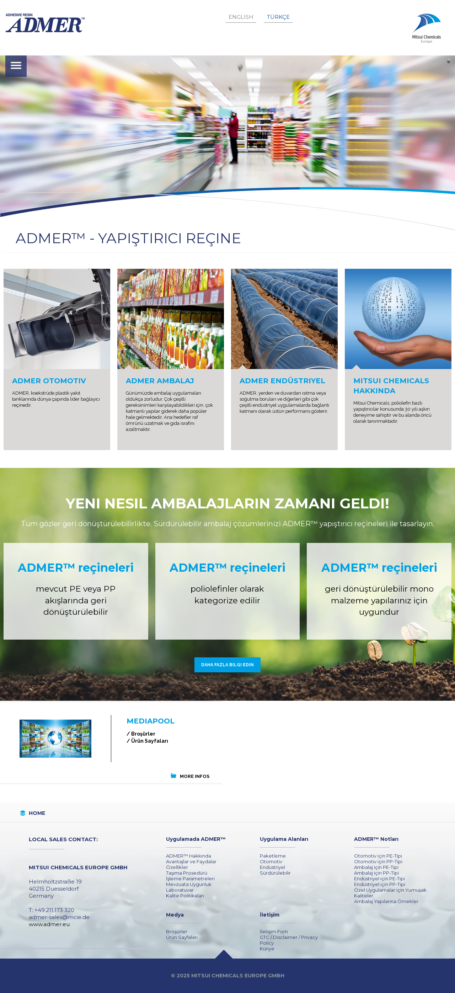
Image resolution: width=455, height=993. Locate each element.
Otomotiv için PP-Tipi (378, 861)
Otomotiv (271, 861)
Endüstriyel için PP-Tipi (379, 884)
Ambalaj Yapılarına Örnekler (386, 901)
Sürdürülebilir (275, 873)
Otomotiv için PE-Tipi (378, 856)
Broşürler (176, 931)
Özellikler (177, 867)
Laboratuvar (180, 890)
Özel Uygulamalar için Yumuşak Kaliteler (390, 892)
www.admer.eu (49, 924)
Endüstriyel (272, 867)
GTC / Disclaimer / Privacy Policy (289, 940)
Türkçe (278, 17)
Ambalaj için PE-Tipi (376, 867)
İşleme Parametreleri (190, 878)
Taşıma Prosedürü (186, 873)
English (241, 17)
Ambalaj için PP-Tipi (376, 873)
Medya (175, 915)
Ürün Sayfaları (182, 937)
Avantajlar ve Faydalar (191, 861)
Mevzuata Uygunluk (189, 884)
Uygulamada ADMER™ (196, 839)
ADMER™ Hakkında (188, 856)
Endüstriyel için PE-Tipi (379, 878)
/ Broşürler (141, 734)
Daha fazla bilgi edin (227, 664)
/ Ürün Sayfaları (147, 741)
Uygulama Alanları (284, 839)
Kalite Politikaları (185, 895)
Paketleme (273, 856)
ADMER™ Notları (376, 839)
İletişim (269, 915)
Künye (267, 948)
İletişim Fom (274, 931)
